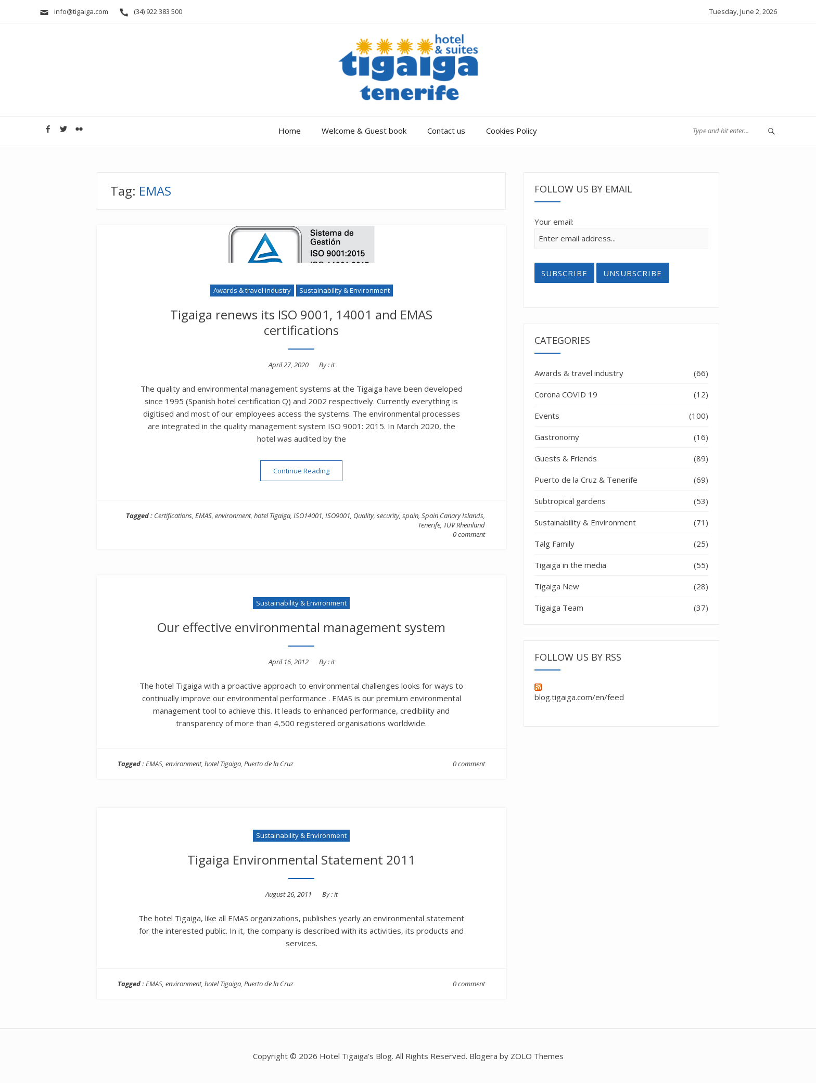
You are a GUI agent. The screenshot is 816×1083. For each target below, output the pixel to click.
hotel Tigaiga (272, 515)
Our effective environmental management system (301, 627)
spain (410, 515)
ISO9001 (337, 515)
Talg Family (554, 543)
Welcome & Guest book (364, 130)
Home (289, 130)
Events (546, 415)
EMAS (203, 515)
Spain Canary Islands (452, 515)
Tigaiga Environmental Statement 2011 (301, 859)
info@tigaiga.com (73, 11)
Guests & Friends (565, 458)
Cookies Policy (511, 130)
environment (233, 515)
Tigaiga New (556, 586)
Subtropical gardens (570, 501)
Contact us (446, 130)
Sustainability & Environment (344, 290)
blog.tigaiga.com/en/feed (579, 693)
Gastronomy (556, 437)
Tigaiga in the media (570, 565)
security (388, 515)
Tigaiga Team (558, 607)
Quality (363, 515)
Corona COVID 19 (565, 394)
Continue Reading (307, 470)
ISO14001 (308, 515)
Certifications (173, 515)
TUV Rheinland (464, 525)
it (333, 364)
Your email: (553, 221)
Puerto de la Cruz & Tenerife (586, 479)
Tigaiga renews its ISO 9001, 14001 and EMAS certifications (301, 322)
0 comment (469, 534)
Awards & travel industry (252, 290)
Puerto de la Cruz (269, 763)
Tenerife (429, 525)
